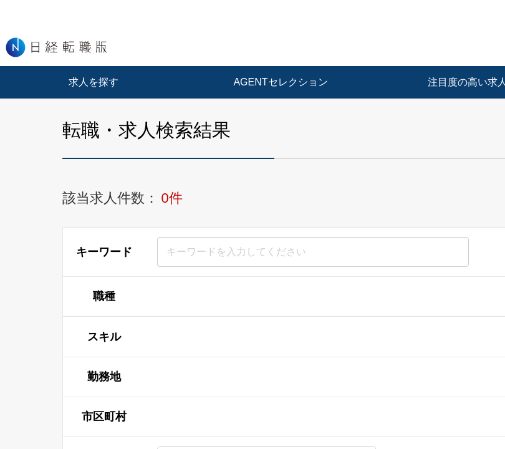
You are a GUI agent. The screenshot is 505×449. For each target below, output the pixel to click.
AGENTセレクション (280, 82)
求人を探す (93, 82)
